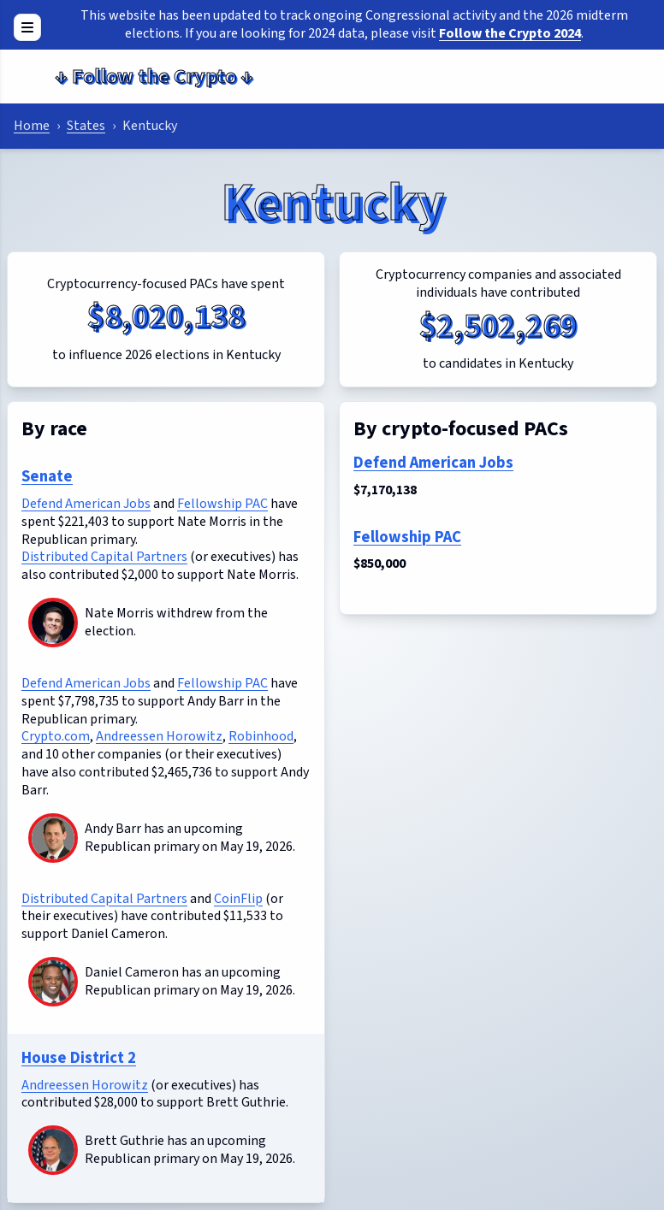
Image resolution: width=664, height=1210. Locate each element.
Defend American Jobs (86, 503)
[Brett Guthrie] (53, 1150)
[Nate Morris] (53, 622)
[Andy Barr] (53, 838)
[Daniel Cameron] (53, 981)
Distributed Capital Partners (104, 556)
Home (32, 125)
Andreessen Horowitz (159, 736)
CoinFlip (238, 898)
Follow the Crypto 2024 (510, 33)
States (86, 125)
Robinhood (260, 736)
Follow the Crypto (154, 76)
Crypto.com (55, 736)
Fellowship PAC (222, 503)
